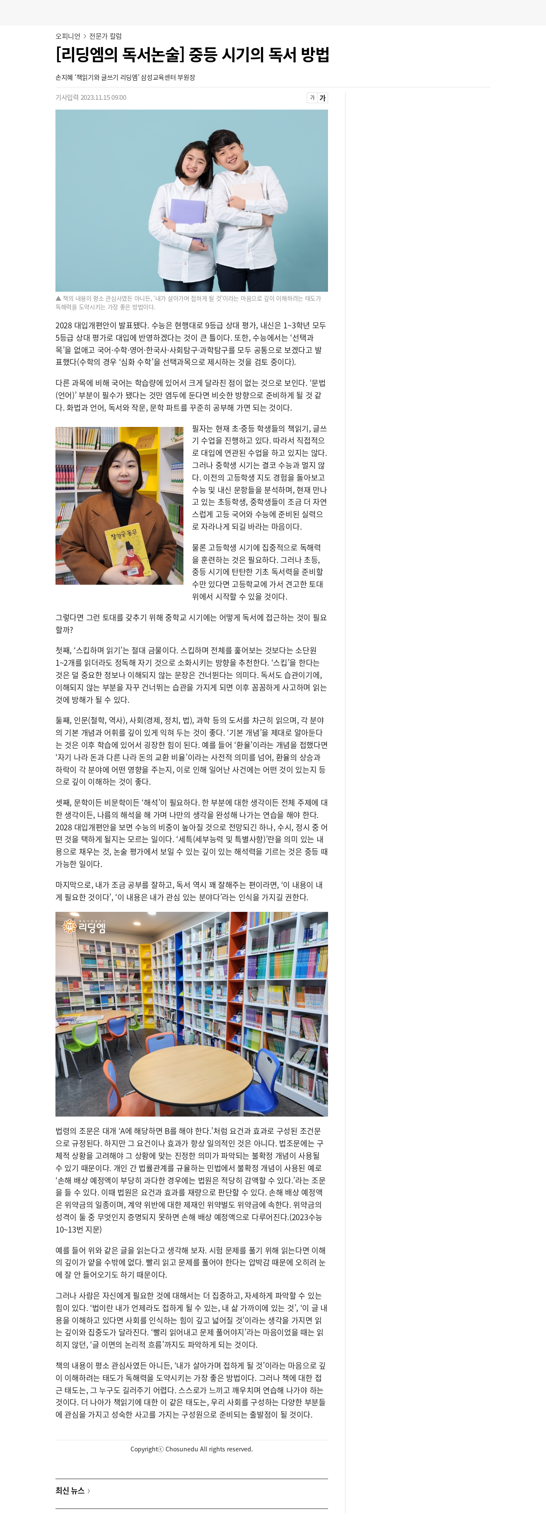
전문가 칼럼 (105, 36)
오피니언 (68, 36)
